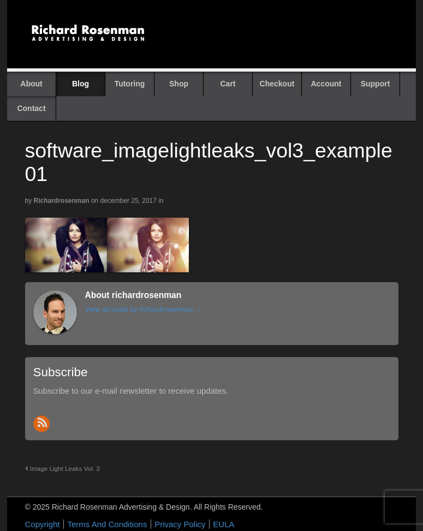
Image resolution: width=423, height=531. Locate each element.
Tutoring (130, 83)
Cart (227, 83)
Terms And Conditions (107, 524)
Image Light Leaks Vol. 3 (62, 468)
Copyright (42, 524)
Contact (31, 108)
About (31, 83)
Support (375, 83)
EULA (223, 524)
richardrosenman (62, 201)
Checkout (277, 83)
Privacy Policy (179, 524)
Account (326, 83)
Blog (80, 83)
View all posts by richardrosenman (143, 309)
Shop (178, 83)
